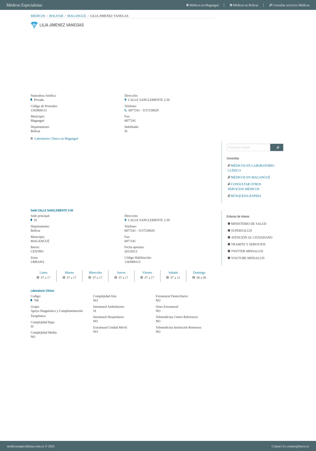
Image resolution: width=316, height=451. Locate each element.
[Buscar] (276, 147)
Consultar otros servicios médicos (244, 186)
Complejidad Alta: (105, 296)
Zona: (34, 257)
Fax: (127, 116)
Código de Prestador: (44, 106)
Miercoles (95, 272)
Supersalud (240, 230)
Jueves (121, 272)
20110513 (131, 251)
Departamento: (40, 127)
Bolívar (56, 16)
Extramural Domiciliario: (172, 296)
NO (33, 336)
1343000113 (39, 110)
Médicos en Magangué (202, 5)
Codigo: (36, 296)
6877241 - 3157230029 (144, 110)
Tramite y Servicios (247, 244)
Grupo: (35, 306)
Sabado (173, 272)
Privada (39, 100)
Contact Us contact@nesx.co (290, 446)
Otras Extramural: (167, 306)
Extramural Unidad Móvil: (110, 327)
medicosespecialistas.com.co (25, 446)
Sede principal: (40, 216)
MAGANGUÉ (40, 241)
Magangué (76, 16)
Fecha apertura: (134, 247)
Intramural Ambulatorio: (109, 306)
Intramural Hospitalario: (108, 317)
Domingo (199, 272)
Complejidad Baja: (43, 322)
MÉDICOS (38, 16)
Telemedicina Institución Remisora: (179, 327)
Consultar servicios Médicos (289, 5)
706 (36, 300)
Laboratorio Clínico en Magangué (56, 138)
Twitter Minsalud (245, 251)
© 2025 (31, 446)
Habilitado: (132, 127)
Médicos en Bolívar (244, 5)
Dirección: (131, 95)
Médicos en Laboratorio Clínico (251, 168)
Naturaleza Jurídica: (43, 95)
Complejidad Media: (44, 332)
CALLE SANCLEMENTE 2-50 (149, 100)
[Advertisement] (121, 60)
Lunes (43, 272)
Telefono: (131, 106)
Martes (69, 272)
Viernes (147, 272)
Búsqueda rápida (244, 196)
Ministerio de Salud (247, 223)
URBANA (37, 262)
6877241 (130, 120)
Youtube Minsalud (246, 258)
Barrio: (35, 247)
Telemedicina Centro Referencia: (177, 317)
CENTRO (37, 251)
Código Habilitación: (138, 257)
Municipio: (38, 116)
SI (126, 131)
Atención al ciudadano (250, 237)
